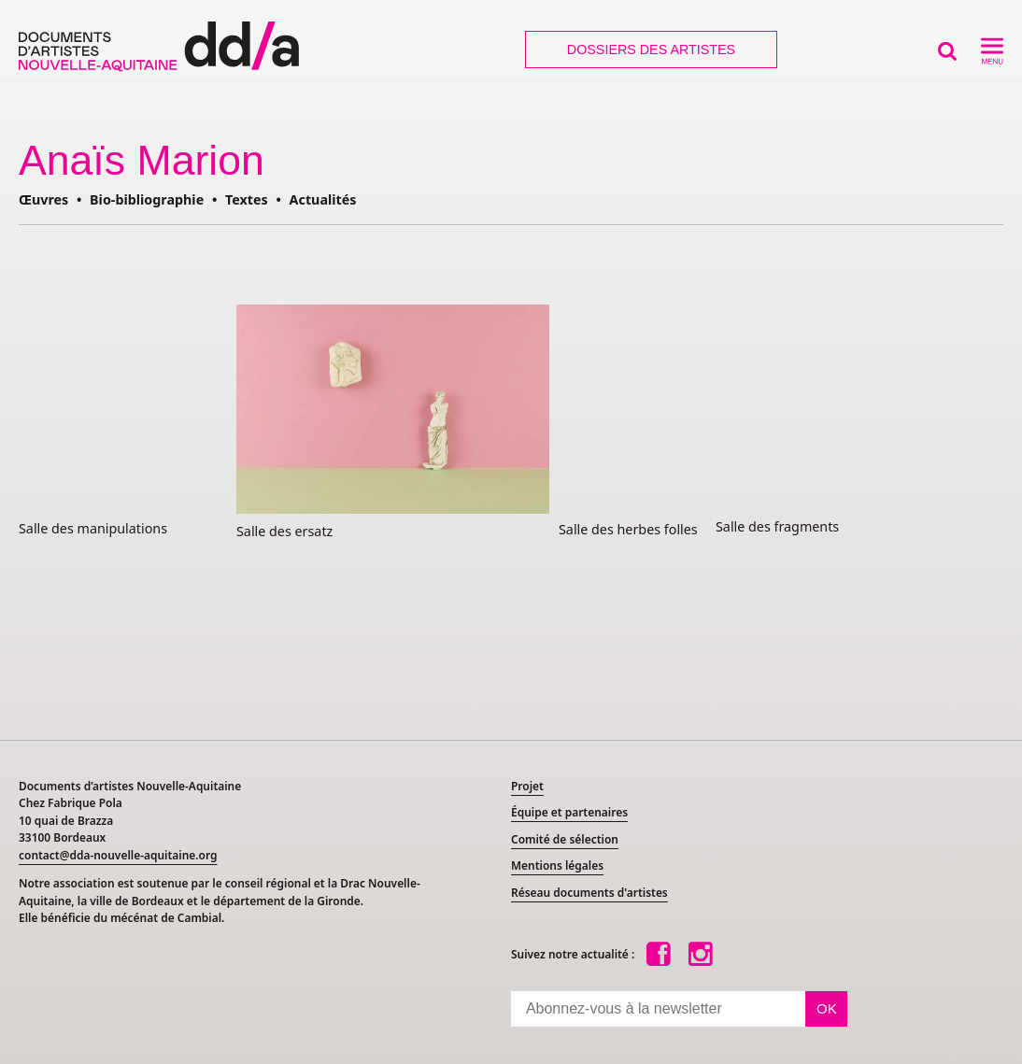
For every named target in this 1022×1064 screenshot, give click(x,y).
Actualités (323, 199)
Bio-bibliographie (147, 199)
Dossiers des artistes (651, 49)
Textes (246, 199)
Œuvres (43, 199)
